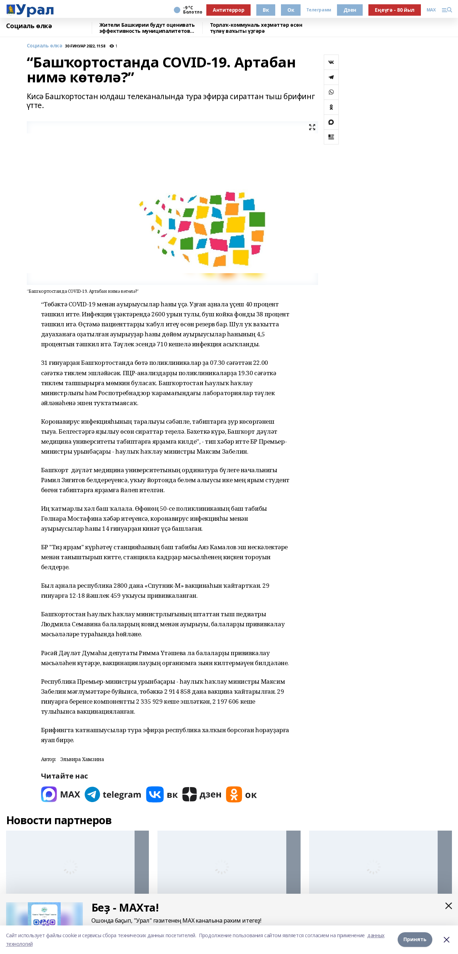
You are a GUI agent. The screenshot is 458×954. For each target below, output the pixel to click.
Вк (266, 9)
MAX (431, 10)
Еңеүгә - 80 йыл (394, 9)
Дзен (349, 9)
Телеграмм (318, 10)
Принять (415, 939)
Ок (290, 9)
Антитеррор (228, 9)
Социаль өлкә (29, 26)
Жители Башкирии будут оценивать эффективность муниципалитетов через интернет (147, 28)
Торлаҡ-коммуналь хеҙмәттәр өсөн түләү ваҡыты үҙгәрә (256, 28)
